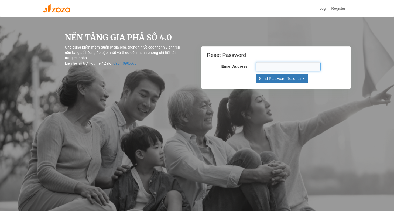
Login (323, 8)
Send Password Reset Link (281, 78)
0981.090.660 (124, 63)
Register (338, 8)
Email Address (234, 66)
